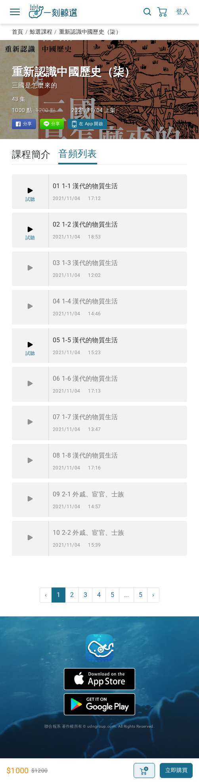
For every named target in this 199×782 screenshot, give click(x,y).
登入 (182, 11)
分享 (27, 123)
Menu (15, 12)
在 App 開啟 (91, 123)
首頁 (17, 32)
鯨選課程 (41, 32)
